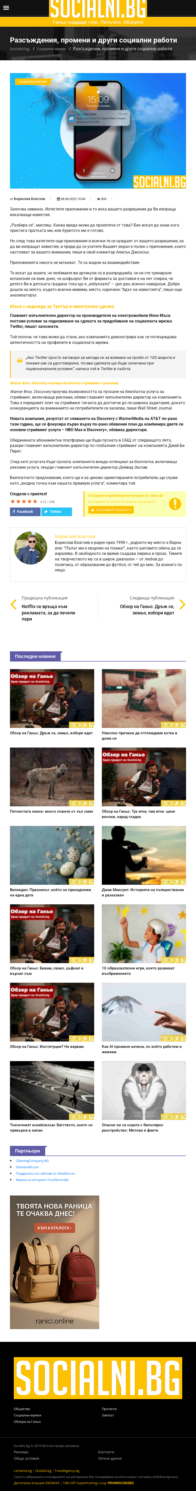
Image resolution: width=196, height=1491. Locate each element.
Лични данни (110, 1458)
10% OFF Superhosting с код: (98, 1483)
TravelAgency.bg (67, 1470)
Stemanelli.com (27, 1167)
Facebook (23, 512)
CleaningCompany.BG (32, 1160)
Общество (22, 1408)
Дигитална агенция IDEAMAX (36, 1483)
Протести (109, 1408)
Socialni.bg (19, 48)
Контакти (106, 1452)
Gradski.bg (43, 1470)
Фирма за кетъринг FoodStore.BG (42, 1179)
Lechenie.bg (23, 1470)
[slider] (24, 501)
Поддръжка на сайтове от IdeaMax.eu (45, 1173)
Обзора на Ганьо (27, 1421)
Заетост (108, 1415)
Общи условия (26, 1458)
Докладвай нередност (111, 510)
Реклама (21, 1452)
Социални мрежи (51, 48)
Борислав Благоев (29, 199)
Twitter (53, 512)
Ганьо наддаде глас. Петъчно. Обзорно (98, 22)
